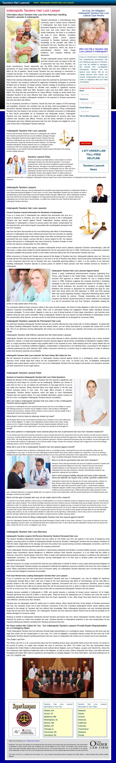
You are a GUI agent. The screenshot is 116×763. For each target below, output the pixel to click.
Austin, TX (48, 714)
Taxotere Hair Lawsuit (15, 2)
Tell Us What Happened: (90, 116)
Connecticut (83, 729)
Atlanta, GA (49, 710)
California (82, 723)
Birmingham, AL (51, 720)
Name (82, 91)
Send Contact (86, 143)
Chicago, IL (49, 729)
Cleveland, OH (50, 735)
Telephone (84, 99)
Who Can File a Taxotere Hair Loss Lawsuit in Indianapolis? (93, 50)
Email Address (86, 107)
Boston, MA (49, 723)
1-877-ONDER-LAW (93, 150)
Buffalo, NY (49, 726)
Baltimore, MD (50, 717)
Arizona (81, 717)
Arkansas (82, 720)
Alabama (82, 710)
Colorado (82, 726)
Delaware (82, 732)
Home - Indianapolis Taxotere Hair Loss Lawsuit (54, 3)
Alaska (81, 714)
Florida (81, 735)
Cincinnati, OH (50, 732)
